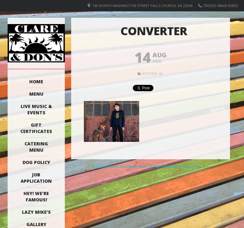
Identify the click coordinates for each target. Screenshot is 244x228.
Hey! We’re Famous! (36, 196)
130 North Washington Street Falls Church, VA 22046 (142, 5)
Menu (36, 94)
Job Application (36, 178)
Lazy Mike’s (36, 212)
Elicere (204, 166)
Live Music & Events (36, 109)
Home (36, 82)
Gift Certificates (36, 128)
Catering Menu (36, 147)
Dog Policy (36, 162)
